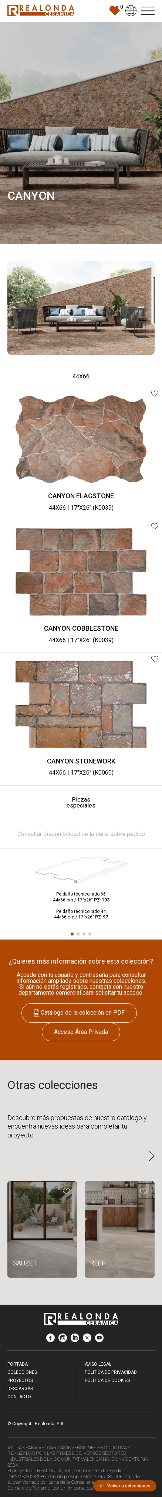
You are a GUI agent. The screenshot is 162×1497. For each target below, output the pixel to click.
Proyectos (20, 1380)
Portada (17, 1364)
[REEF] (120, 1229)
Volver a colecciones (125, 1485)
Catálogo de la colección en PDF (79, 1012)
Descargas (20, 1388)
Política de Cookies (107, 1380)
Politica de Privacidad (111, 1372)
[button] (72, 934)
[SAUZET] (42, 1229)
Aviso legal (98, 1364)
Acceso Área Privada (81, 1031)
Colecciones (22, 1372)
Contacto (19, 1396)
